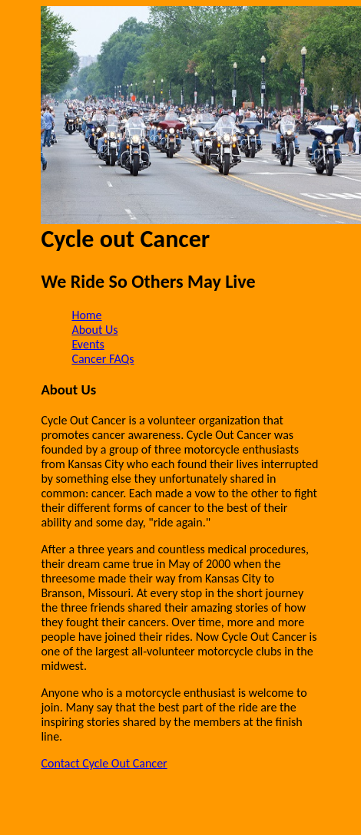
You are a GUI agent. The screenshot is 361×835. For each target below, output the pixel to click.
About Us (94, 329)
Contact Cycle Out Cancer (104, 763)
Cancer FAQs (102, 358)
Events (87, 344)
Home (86, 315)
